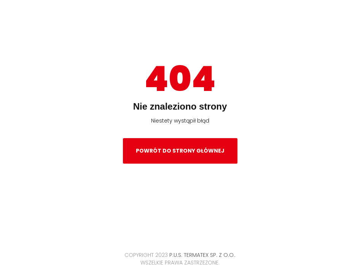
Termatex (180, 25)
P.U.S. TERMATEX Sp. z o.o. (202, 255)
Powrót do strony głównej (180, 151)
